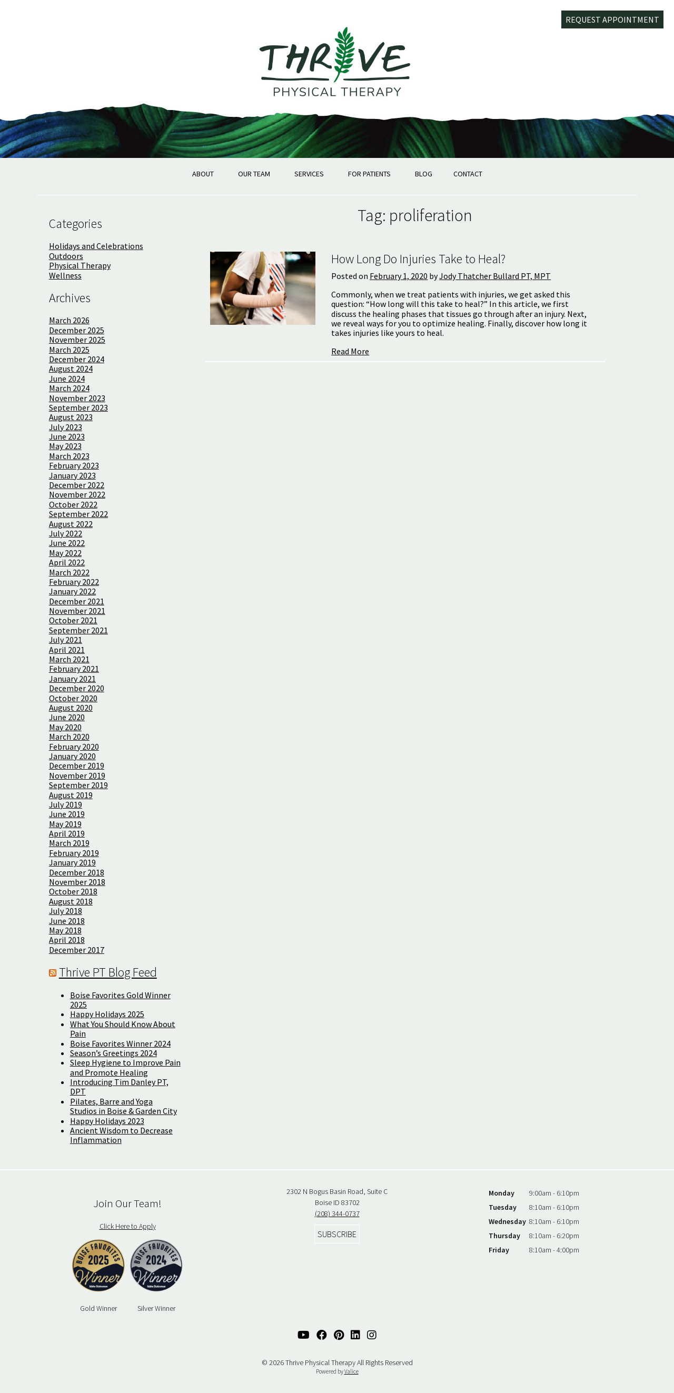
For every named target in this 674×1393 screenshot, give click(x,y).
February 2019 (74, 853)
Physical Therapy (80, 265)
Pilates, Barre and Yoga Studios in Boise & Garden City (123, 1106)
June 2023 (67, 436)
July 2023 (65, 427)
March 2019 (69, 843)
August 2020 (71, 707)
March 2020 (69, 736)
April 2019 (67, 833)
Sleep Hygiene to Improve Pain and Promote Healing (125, 1067)
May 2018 (65, 930)
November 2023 (77, 398)
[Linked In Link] (355, 1334)
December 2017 (76, 949)
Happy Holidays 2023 (107, 1121)
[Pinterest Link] (339, 1334)
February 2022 (74, 581)
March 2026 (69, 320)
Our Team (254, 173)
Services (309, 173)
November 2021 (77, 610)
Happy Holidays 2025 (107, 1014)
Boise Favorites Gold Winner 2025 (120, 1000)
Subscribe (337, 1234)
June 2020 (67, 717)
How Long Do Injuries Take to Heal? (418, 259)
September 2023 (78, 407)
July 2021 (65, 639)
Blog (423, 173)
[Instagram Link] (371, 1334)
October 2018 (73, 891)
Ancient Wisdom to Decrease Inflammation (121, 1135)
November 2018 (77, 882)
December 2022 (76, 485)
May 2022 (65, 553)
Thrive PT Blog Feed (108, 972)
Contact (467, 173)
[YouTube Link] (304, 1334)
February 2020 (74, 746)
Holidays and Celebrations (96, 246)
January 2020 (72, 756)
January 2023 (72, 475)
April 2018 (67, 939)
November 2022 (77, 494)
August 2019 (71, 795)
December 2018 (76, 872)
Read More (350, 351)
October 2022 (73, 504)
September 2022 (78, 514)
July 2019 (65, 804)
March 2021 (69, 659)
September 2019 (78, 785)
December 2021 (76, 601)
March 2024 (69, 388)
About (203, 173)
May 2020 (65, 727)
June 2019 (67, 814)
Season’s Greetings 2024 (113, 1053)
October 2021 (73, 620)
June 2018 (67, 921)
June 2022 (67, 543)
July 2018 (65, 911)
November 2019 (77, 775)
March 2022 (69, 572)
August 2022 (71, 524)
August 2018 (71, 901)
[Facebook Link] (321, 1334)
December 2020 (76, 688)
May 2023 (65, 446)
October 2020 (73, 698)
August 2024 (71, 368)
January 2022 (72, 591)
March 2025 (69, 349)
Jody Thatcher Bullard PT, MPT (495, 276)
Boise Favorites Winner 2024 (120, 1043)
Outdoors (66, 256)
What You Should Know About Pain (122, 1029)
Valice (351, 1371)
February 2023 (74, 465)
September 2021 (78, 630)
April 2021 (67, 649)
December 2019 (76, 765)
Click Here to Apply (128, 1226)
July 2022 (65, 533)
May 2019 (65, 824)
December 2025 (76, 330)
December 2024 (76, 359)
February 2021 (74, 668)
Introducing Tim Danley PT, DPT (119, 1087)
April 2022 (67, 562)
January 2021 (72, 678)
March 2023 (69, 456)
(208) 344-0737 (337, 1213)
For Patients (369, 173)
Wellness (65, 275)
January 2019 (72, 862)
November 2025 (77, 339)
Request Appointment (612, 19)
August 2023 (71, 417)
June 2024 (67, 378)
